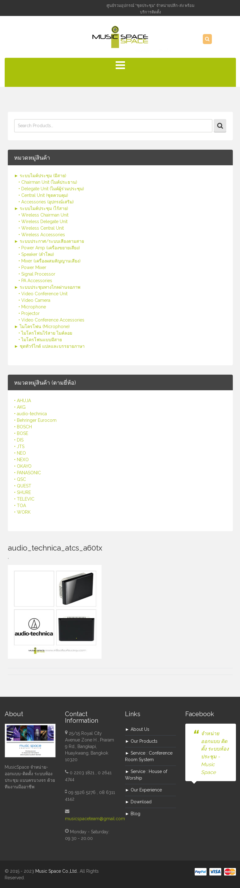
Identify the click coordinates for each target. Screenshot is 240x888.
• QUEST (22, 485)
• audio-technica (30, 413)
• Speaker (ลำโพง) (36, 254)
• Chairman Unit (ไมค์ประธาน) (47, 182)
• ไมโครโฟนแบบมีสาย (40, 339)
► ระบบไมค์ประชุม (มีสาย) (40, 175)
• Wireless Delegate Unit (43, 221)
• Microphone (32, 306)
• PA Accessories (35, 280)
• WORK (22, 512)
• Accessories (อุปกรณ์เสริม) (46, 201)
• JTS (19, 446)
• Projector (29, 313)
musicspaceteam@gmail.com (95, 818)
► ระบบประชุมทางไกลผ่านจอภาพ (47, 287)
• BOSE (21, 433)
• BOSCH (23, 426)
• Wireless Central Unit (41, 228)
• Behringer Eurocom (35, 420)
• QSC (20, 479)
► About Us (137, 729)
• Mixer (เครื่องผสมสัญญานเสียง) (49, 260)
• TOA (20, 505)
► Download (138, 801)
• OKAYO (23, 466)
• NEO (20, 453)
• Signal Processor (36, 274)
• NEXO (21, 459)
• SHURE (22, 492)
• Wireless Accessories (41, 234)
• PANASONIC (27, 472)
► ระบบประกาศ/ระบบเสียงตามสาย (49, 241)
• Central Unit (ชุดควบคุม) (43, 195)
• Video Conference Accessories (51, 319)
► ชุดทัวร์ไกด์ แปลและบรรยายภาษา (49, 346)
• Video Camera (34, 300)
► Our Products (141, 741)
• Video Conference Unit (43, 293)
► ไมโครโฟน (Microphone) (42, 326)
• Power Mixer (32, 267)
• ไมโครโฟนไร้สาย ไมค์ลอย (45, 333)
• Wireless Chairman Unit (43, 214)
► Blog (132, 813)
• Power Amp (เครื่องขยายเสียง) (49, 247)
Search (220, 125)
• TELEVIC (24, 498)
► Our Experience (143, 789)
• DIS (18, 439)
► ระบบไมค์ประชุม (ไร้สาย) (41, 208)
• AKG (20, 407)
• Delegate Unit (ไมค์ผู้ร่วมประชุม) (51, 188)
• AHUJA (22, 400)
